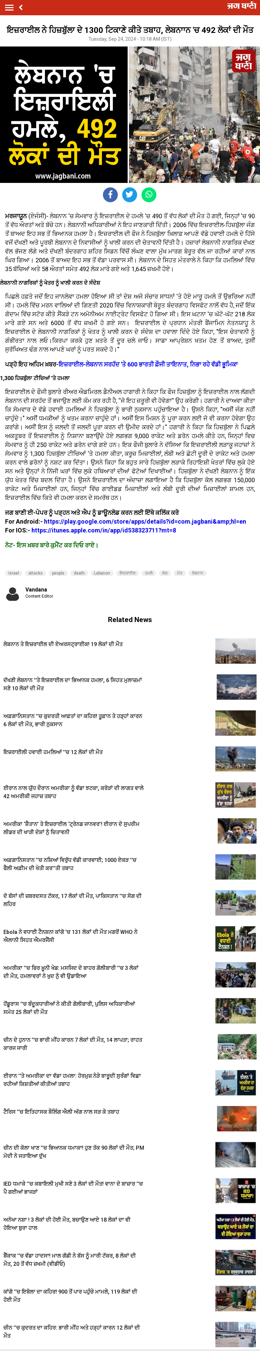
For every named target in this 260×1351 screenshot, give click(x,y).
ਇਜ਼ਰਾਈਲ (127, 573)
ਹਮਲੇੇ (149, 573)
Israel (13, 573)
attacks (35, 573)
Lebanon (102, 573)
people (58, 573)
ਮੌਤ (179, 573)
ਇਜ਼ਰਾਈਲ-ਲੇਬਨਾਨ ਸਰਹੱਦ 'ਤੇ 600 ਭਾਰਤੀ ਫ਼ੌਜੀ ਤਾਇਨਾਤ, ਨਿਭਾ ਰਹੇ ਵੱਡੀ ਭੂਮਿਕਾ (148, 364)
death (79, 573)
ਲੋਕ (165, 573)
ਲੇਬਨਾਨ (197, 573)
